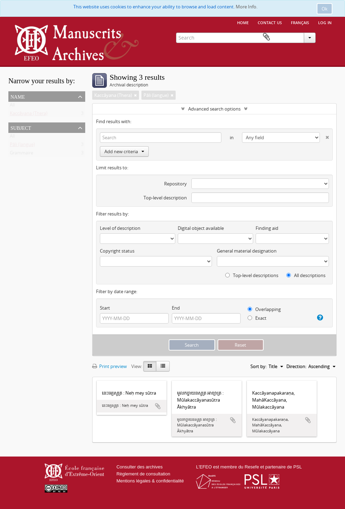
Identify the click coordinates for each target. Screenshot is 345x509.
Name (17, 96)
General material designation (247, 251)
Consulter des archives (139, 466)
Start (105, 308)
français (300, 22)
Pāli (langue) (22, 146)
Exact (257, 318)
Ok (325, 9)
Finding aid (267, 228)
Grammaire (21, 154)
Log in (325, 22)
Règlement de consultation (143, 473)
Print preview (109, 366)
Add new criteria (124, 151)
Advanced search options (214, 109)
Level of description (120, 228)
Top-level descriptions (251, 275)
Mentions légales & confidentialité (150, 480)
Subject (20, 127)
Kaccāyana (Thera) (28, 115)
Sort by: (258, 366)
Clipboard (326, 37)
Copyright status (117, 251)
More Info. (246, 6)
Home (243, 22)
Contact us (270, 22)
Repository (175, 184)
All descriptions (305, 275)
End (176, 308)
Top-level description (165, 198)
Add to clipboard (157, 406)
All (12, 106)
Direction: (296, 366)
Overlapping (264, 309)
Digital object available (201, 228)
